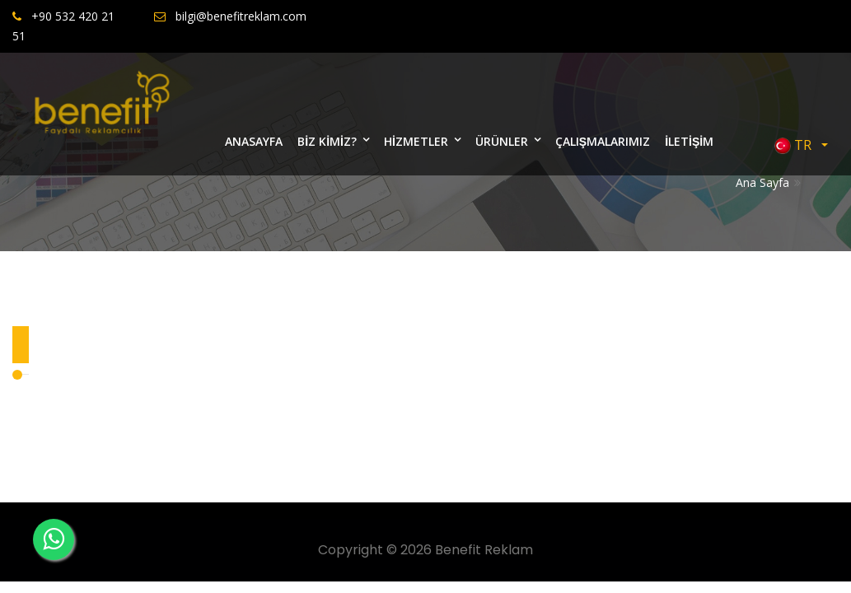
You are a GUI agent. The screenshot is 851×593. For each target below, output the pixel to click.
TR (796, 145)
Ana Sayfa (762, 182)
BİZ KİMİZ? (327, 141)
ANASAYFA (254, 141)
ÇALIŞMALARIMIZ (602, 141)
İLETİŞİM (689, 141)
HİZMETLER (416, 141)
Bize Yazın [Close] (791, 84)
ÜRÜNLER (501, 141)
